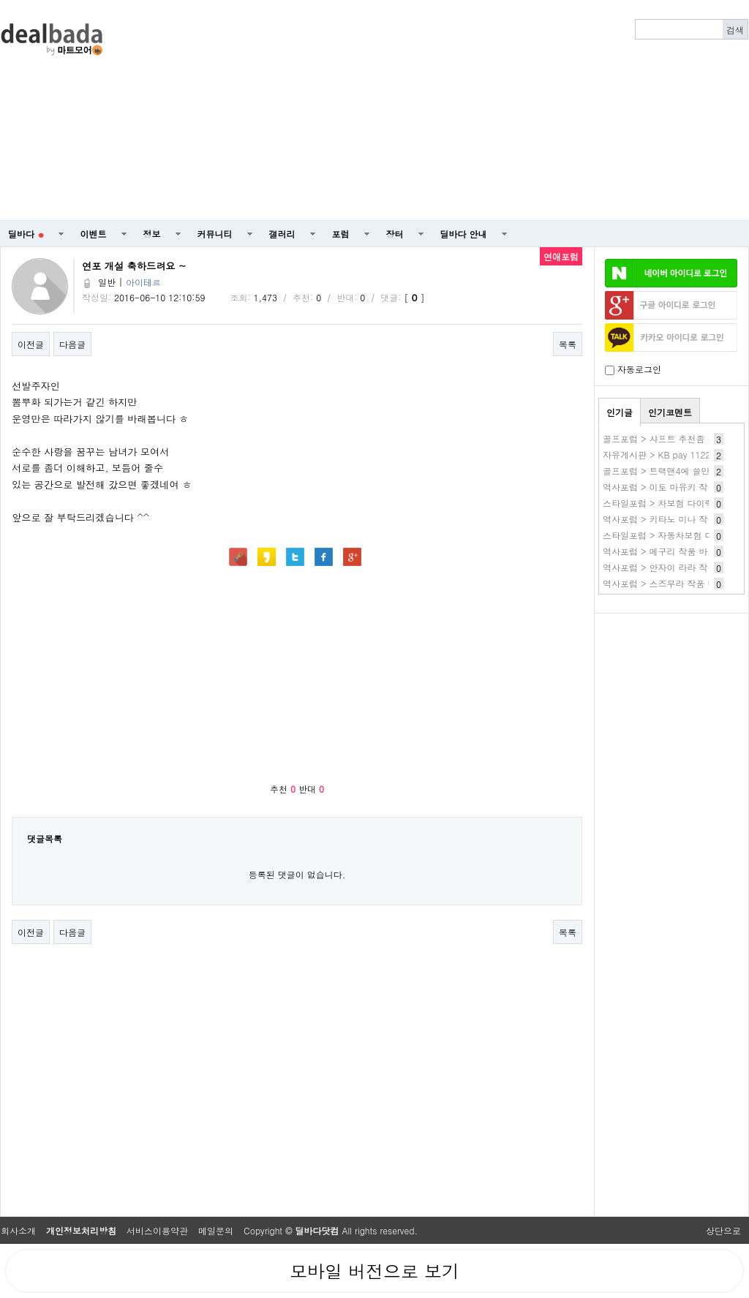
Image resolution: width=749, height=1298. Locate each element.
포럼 (341, 233)
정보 (152, 233)
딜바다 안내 (463, 233)
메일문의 (215, 1230)
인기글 (619, 412)
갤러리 (282, 233)
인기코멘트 (670, 412)
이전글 (31, 344)
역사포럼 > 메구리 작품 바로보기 (668, 551)
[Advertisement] (509, 110)
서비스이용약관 (157, 1230)
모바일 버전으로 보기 (374, 1271)
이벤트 (93, 233)
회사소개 (18, 1230)
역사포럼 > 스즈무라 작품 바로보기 (673, 583)
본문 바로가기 (0, 0)
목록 (567, 344)
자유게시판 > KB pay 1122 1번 (665, 454)
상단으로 (723, 1230)
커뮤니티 (215, 233)
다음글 (72, 344)
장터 (395, 233)
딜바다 (26, 233)
